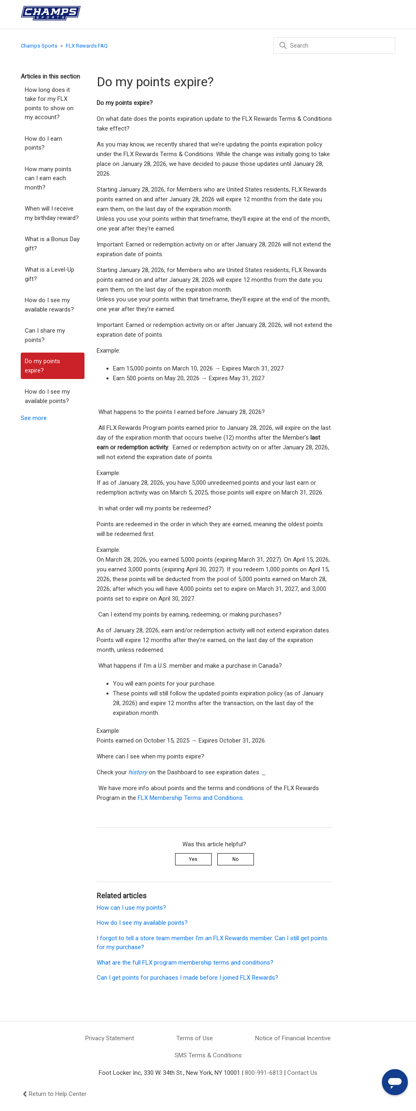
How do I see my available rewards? (49, 304)
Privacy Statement (109, 1038)
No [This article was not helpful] (235, 859)
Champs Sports (39, 46)
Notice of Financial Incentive (293, 1038)
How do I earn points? (43, 143)
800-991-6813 (263, 1072)
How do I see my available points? (47, 396)
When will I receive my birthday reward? (52, 213)
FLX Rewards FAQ (87, 46)
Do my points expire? (42, 365)
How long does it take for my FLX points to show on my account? (49, 103)
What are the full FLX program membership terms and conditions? (185, 962)
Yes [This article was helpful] (193, 859)
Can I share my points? (45, 335)
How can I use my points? (131, 907)
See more (34, 418)
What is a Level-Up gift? (49, 274)
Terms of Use (194, 1038)
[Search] (334, 45)
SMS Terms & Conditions (208, 1055)
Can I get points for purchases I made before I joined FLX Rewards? (187, 977)
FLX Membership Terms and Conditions (190, 798)
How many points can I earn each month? (48, 178)
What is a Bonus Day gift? (52, 243)
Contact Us (302, 1072)
